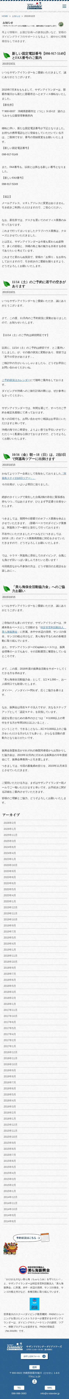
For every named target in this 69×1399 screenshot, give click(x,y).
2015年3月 (10, 1179)
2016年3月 (10, 1106)
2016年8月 (10, 1076)
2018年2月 (10, 997)
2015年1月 (10, 1191)
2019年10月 (10, 919)
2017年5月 (10, 1028)
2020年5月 (10, 889)
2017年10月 (10, 1016)
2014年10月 (10, 1209)
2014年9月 (10, 1215)
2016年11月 (10, 1058)
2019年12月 (10, 907)
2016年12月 (10, 1052)
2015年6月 (10, 1160)
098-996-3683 (19, 1393)
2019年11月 (10, 913)
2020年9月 (10, 871)
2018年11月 (10, 955)
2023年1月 (10, 859)
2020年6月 (10, 883)
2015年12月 (10, 1124)
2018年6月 (10, 979)
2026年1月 (10, 828)
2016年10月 (10, 1064)
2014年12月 (10, 1197)
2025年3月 (10, 841)
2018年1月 (10, 1003)
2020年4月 (10, 895)
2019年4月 (10, 943)
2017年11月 (10, 1010)
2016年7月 (10, 1082)
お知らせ (16, 16)
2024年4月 (10, 853)
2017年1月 (10, 1046)
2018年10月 (10, 961)
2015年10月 (10, 1136)
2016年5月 (10, 1094)
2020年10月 (10, 865)
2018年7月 (10, 973)
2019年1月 (10, 949)
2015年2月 (10, 1185)
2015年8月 (10, 1148)
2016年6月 (10, 1088)
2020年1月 (10, 901)
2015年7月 (10, 1154)
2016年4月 (10, 1100)
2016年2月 (10, 1112)
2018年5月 (10, 985)
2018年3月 (10, 991)
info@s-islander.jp (50, 1393)
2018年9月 (10, 967)
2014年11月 (10, 1203)
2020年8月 (10, 877)
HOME (5, 16)
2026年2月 (10, 822)
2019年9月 (10, 925)
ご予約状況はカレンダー (16, 380)
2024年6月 (10, 847)
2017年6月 (10, 1022)
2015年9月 (10, 1142)
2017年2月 (10, 1040)
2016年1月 (10, 1118)
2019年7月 (10, 931)
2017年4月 (10, 1034)
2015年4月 (10, 1172)
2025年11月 (10, 834)
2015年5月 (10, 1166)
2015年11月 (10, 1130)
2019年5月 (10, 937)
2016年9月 (10, 1070)
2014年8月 (10, 1221)
